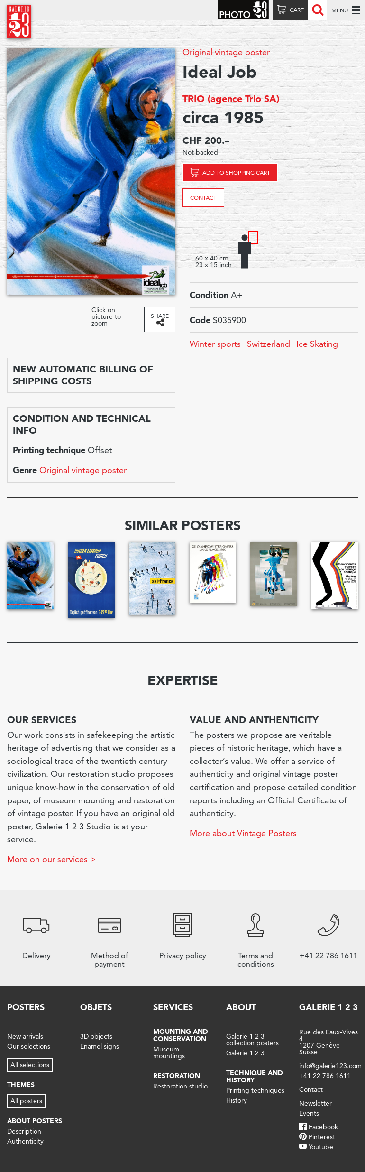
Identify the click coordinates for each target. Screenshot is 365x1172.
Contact (203, 197)
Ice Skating (317, 343)
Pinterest (322, 1137)
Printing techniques (255, 1090)
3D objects (96, 1036)
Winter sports (215, 343)
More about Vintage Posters (243, 833)
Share (160, 315)
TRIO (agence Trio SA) (230, 98)
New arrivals (25, 1036)
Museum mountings (169, 1052)
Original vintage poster (226, 52)
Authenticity (25, 1141)
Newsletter (315, 1103)
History (236, 1100)
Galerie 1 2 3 (245, 1053)
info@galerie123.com (330, 1065)
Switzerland (268, 343)
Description (24, 1131)
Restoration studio (180, 1086)
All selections (29, 1064)
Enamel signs (99, 1046)
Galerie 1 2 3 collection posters (252, 1039)
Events (309, 1113)
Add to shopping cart (236, 172)
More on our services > (51, 859)
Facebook (323, 1127)
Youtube (321, 1147)
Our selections (28, 1046)
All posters (26, 1101)
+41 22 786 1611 (325, 1075)
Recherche (317, 10)
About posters (34, 1120)
